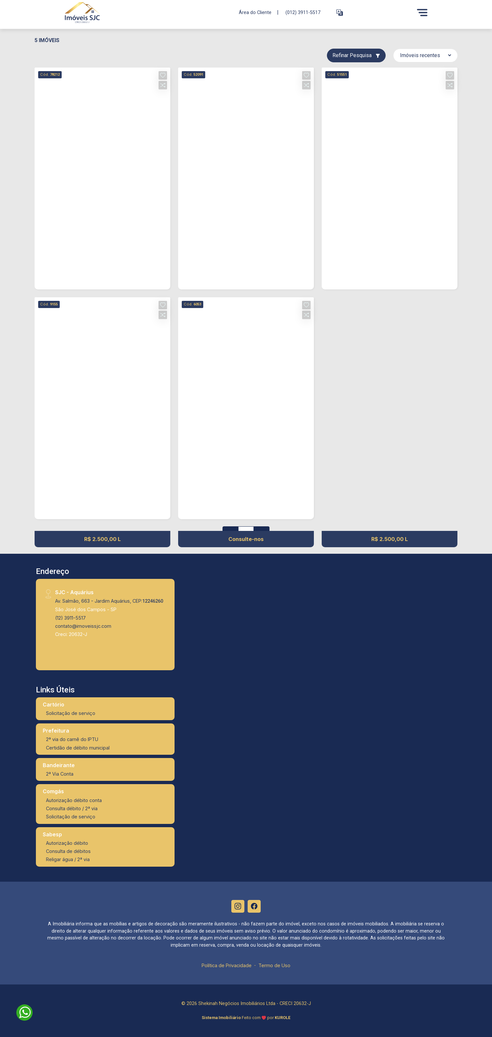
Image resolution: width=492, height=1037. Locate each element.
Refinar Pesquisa (356, 55)
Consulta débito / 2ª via (72, 808)
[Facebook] (254, 906)
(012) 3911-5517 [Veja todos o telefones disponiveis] (302, 12)
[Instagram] (237, 906)
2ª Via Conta (59, 774)
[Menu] (422, 12)
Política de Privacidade (227, 965)
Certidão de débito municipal (78, 748)
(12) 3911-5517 (70, 618)
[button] (339, 12)
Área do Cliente (255, 12)
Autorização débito (67, 843)
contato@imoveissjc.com (83, 626)
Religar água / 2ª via (68, 859)
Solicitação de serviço (70, 713)
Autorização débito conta (74, 800)
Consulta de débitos (68, 851)
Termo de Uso (274, 965)
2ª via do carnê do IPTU (72, 739)
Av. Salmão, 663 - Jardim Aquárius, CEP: (109, 601)
